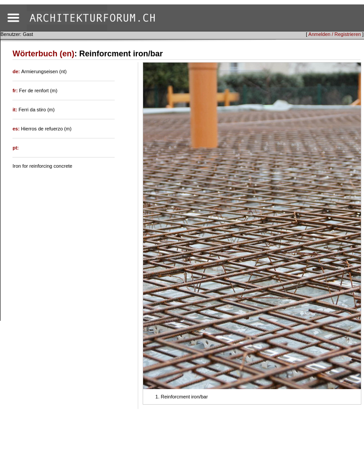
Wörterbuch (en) (43, 53)
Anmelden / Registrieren (334, 34)
